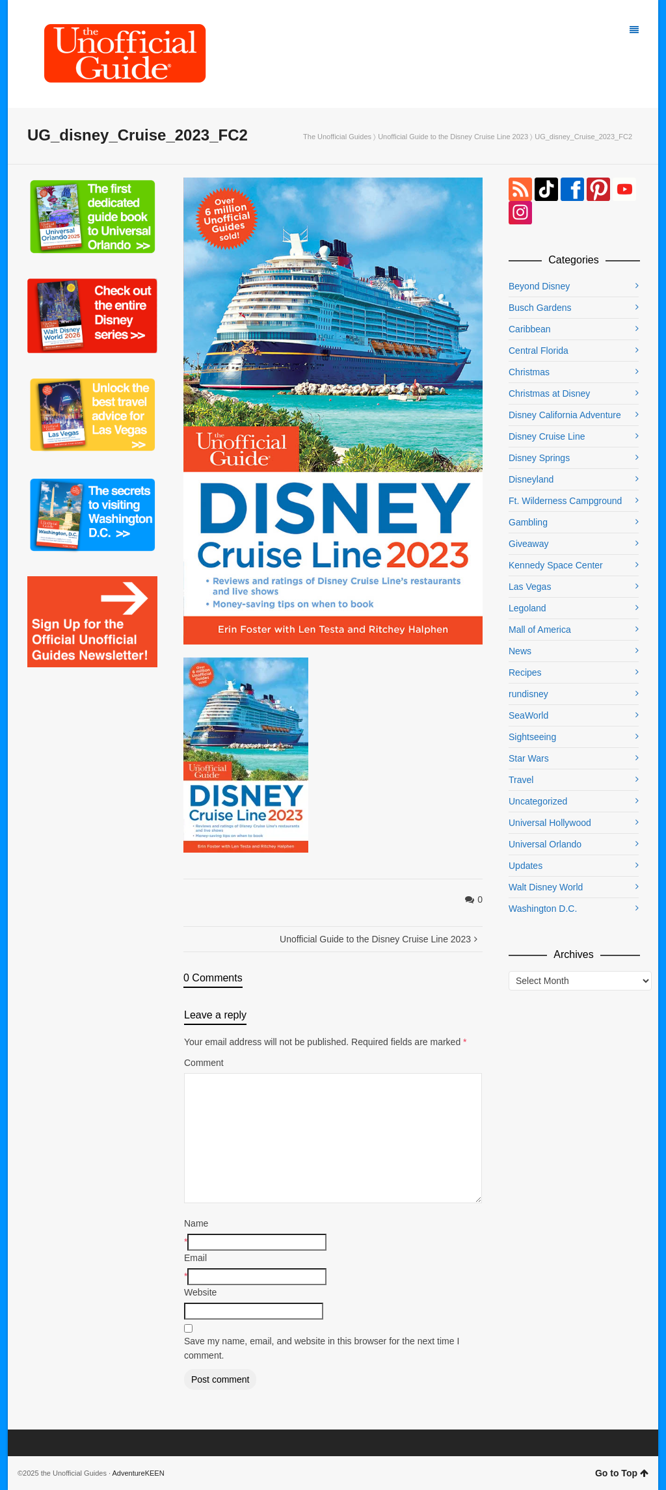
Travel (521, 780)
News (520, 651)
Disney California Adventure (565, 415)
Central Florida (538, 350)
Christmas (529, 372)
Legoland (527, 608)
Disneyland (531, 479)
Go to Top (621, 1473)
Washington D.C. (543, 908)
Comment (204, 1063)
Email (195, 1258)
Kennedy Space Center (556, 565)
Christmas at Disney (549, 393)
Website (200, 1292)
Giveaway (528, 544)
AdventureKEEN (139, 1473)
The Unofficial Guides (337, 136)
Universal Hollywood (550, 823)
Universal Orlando (545, 844)
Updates (525, 865)
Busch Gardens (540, 307)
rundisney (528, 694)
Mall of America (540, 629)
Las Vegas (530, 586)
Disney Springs (539, 458)
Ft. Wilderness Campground (565, 501)
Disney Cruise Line (547, 436)
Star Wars (529, 758)
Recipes (525, 672)
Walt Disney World (546, 887)
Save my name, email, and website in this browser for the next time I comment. (321, 1348)
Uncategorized (538, 801)
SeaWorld (528, 715)
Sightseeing (532, 737)
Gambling (528, 522)
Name (196, 1223)
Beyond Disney (539, 286)
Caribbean (530, 329)
